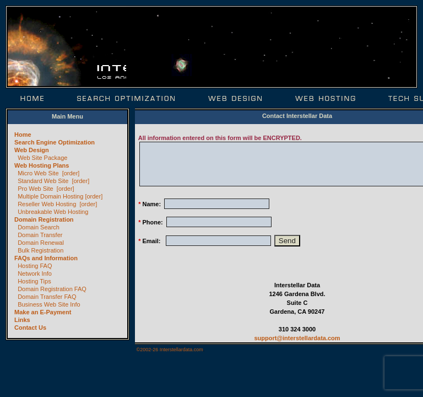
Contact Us (30, 327)
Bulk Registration (40, 250)
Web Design (235, 98)
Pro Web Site (35, 188)
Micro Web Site (38, 173)
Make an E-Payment (42, 312)
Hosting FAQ (35, 265)
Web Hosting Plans (41, 165)
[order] (71, 173)
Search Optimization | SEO (126, 98)
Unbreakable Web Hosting (53, 211)
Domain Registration (44, 219)
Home (33, 98)
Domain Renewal (41, 242)
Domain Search (38, 227)
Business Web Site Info (49, 304)
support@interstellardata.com (297, 338)
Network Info (35, 273)
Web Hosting (325, 98)
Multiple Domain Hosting (50, 196)
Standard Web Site (43, 181)
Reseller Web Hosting (47, 204)
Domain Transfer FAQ (47, 296)
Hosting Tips (34, 281)
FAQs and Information (46, 258)
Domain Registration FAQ (52, 289)
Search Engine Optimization (54, 142)
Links (22, 319)
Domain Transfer (40, 235)
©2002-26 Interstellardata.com (170, 349)
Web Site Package (42, 157)
